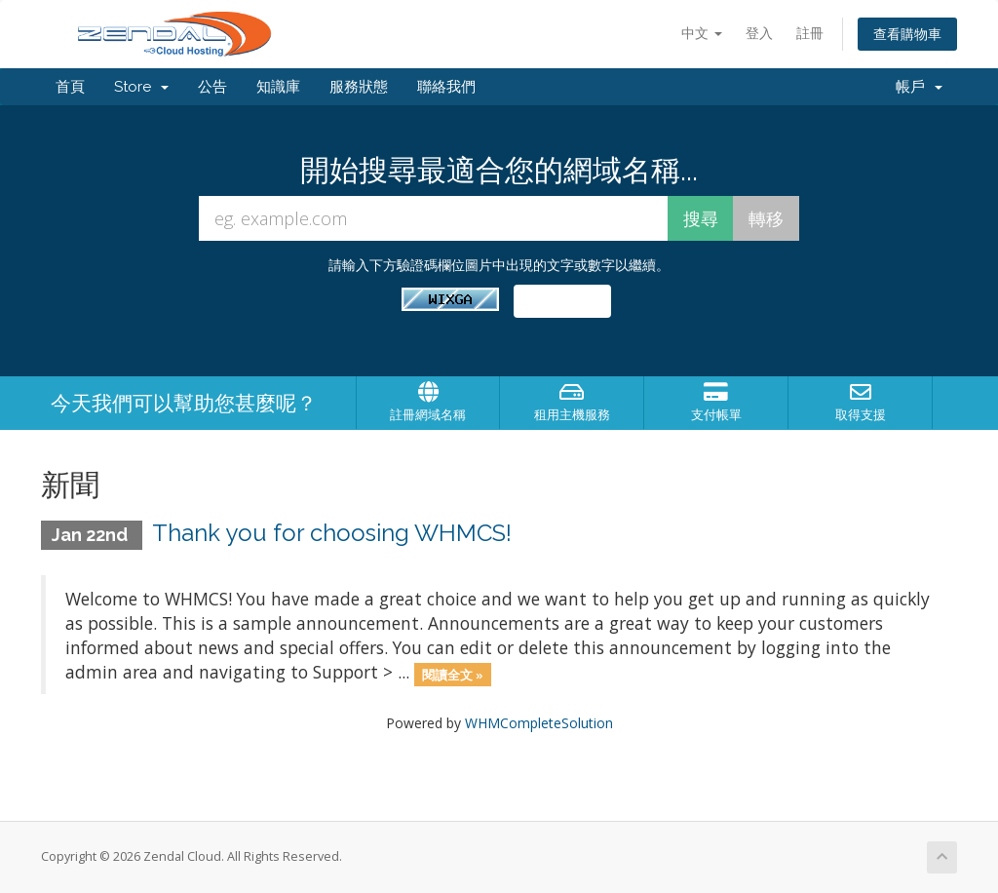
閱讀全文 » (452, 673)
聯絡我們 (446, 87)
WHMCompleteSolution (539, 723)
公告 (212, 87)
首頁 (70, 87)
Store (141, 87)
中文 (701, 32)
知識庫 (278, 87)
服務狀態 (358, 87)
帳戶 (919, 87)
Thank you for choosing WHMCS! (332, 533)
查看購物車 (907, 33)
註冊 (810, 32)
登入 (759, 32)
